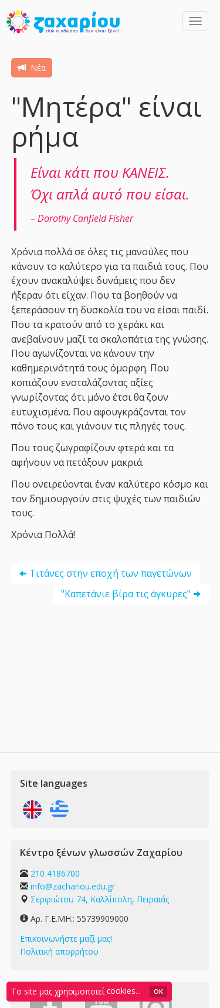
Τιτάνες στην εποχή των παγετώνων (110, 573)
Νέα (32, 67)
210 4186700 (55, 873)
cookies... (124, 990)
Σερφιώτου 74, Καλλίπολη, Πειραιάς (100, 899)
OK (158, 991)
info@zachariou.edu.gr (73, 886)
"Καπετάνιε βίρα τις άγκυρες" (126, 593)
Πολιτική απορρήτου (59, 951)
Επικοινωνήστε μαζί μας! (66, 938)
